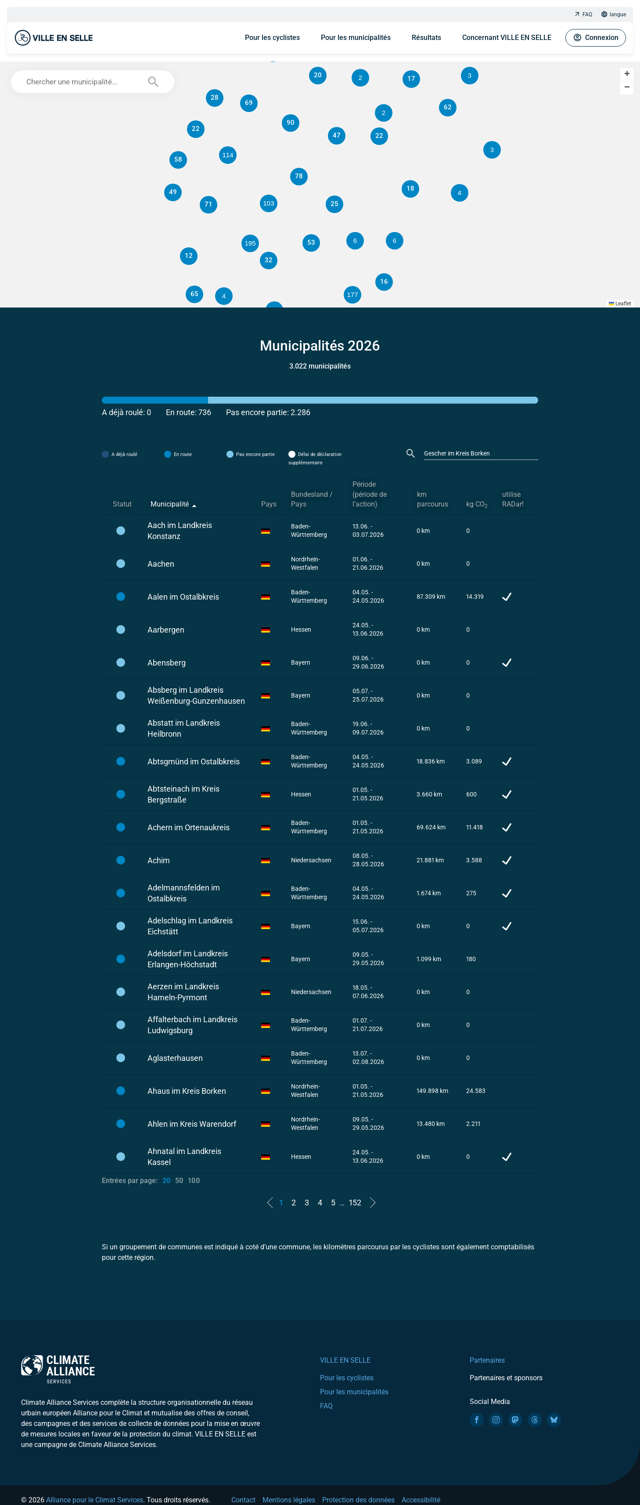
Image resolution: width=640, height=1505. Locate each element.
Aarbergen (165, 629)
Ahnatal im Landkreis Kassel (184, 1157)
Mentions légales (288, 1500)
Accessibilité (421, 1500)
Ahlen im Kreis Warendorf (191, 1124)
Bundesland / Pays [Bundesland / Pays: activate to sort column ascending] (312, 499)
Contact (243, 1500)
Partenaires (487, 1360)
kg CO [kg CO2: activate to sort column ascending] (477, 504)
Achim (158, 860)
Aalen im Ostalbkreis (183, 596)
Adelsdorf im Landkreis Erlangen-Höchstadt (187, 959)
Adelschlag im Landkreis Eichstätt (190, 926)
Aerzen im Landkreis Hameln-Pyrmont (183, 992)
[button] (394, 241)
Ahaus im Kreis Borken (186, 1091)
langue (613, 15)
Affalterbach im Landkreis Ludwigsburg (192, 1025)
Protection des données (358, 1500)
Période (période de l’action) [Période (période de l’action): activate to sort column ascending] (369, 494)
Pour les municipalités (356, 37)
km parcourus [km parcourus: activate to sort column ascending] (432, 499)
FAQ (583, 15)
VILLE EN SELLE (345, 1360)
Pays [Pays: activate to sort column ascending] (269, 504)
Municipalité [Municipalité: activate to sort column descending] (170, 504)
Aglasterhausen (175, 1058)
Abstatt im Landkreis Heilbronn (183, 728)
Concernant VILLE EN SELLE (506, 37)
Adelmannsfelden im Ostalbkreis (183, 893)
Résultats (426, 37)
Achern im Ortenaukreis (188, 827)
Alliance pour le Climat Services (94, 1500)
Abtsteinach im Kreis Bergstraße (183, 794)
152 (355, 1202)
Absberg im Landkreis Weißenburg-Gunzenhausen (196, 695)
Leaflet (620, 303)
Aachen (160, 563)
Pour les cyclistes (272, 37)
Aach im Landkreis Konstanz (179, 531)
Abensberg (166, 662)
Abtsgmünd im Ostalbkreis (193, 761)
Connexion (595, 38)
